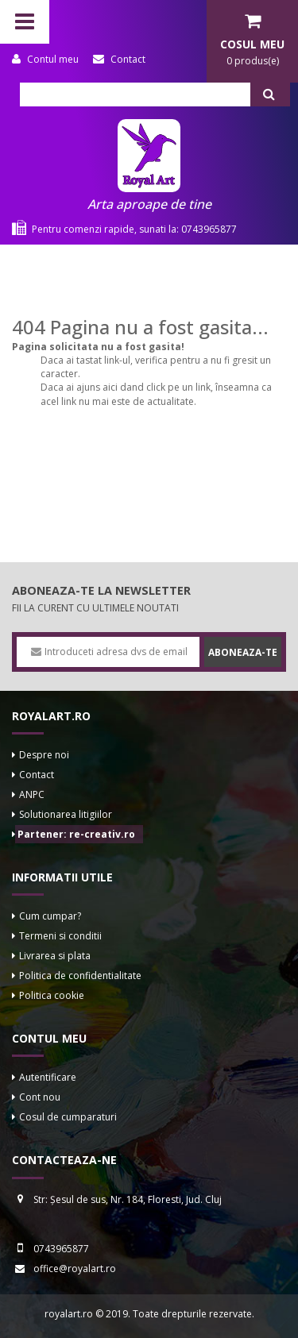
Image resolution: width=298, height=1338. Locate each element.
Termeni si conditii (60, 936)
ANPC (32, 794)
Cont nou (39, 1097)
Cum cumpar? (50, 916)
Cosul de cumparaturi (68, 1117)
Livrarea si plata (55, 955)
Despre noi (44, 755)
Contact (36, 774)
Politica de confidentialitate (80, 975)
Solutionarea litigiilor (65, 814)
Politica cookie (51, 995)
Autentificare (47, 1077)
